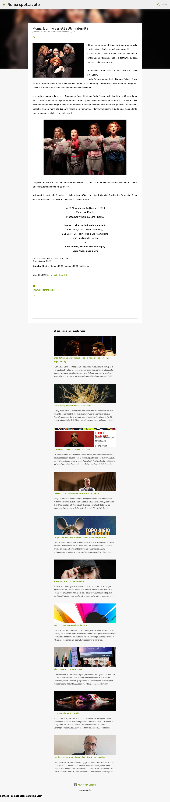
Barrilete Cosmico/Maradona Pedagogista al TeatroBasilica (79, 757)
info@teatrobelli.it (59, 275)
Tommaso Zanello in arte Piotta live (69, 581)
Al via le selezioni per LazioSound (68, 669)
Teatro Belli (48, 290)
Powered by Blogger (85, 785)
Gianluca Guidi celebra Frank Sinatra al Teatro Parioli (76, 493)
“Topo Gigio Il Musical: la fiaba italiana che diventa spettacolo (80, 537)
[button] (34, 37)
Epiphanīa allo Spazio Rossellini (67, 713)
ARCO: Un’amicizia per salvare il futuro (70, 625)
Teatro (37, 290)
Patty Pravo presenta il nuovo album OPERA (72, 406)
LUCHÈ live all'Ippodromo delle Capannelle (72, 450)
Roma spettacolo (23, 4)
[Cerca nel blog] (154, 4)
